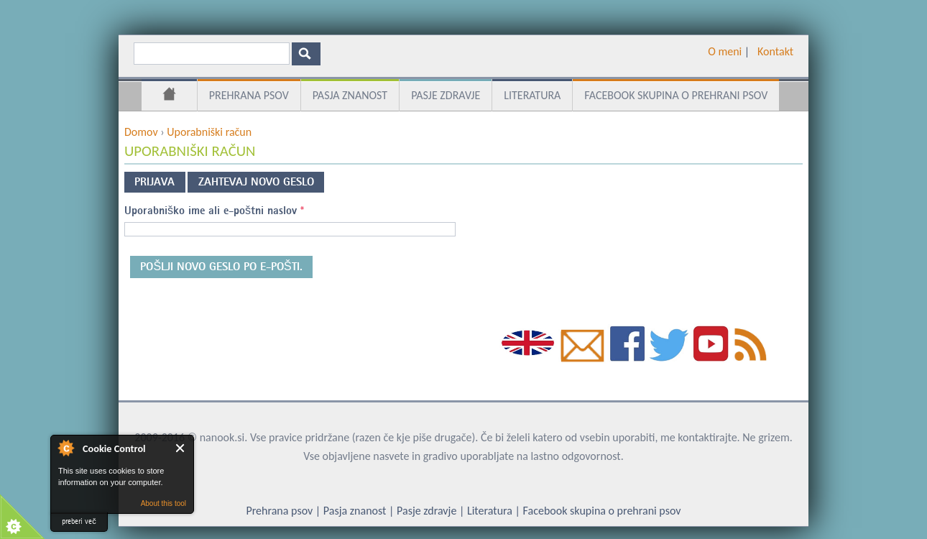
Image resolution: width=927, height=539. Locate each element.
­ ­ (752, 51)
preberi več (79, 521)
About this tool (163, 503)
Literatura (532, 95)
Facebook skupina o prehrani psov (675, 95)
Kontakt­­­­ (775, 51)
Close (180, 448)
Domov (169, 96)
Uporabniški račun (209, 132)
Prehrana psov (249, 95)
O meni (725, 51)
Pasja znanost (350, 95)
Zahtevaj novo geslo (261, 180)
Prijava (154, 182)
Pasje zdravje (445, 95)
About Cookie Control (65, 448)
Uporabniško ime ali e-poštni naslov (214, 210)
